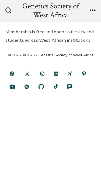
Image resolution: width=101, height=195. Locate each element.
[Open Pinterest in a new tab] (84, 73)
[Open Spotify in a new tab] (26, 86)
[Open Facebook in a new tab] (11, 73)
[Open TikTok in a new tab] (55, 86)
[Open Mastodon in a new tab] (69, 86)
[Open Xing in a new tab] (70, 73)
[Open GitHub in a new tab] (41, 86)
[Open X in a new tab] (27, 73)
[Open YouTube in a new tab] (12, 86)
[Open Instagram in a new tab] (42, 73)
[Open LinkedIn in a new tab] (56, 73)
